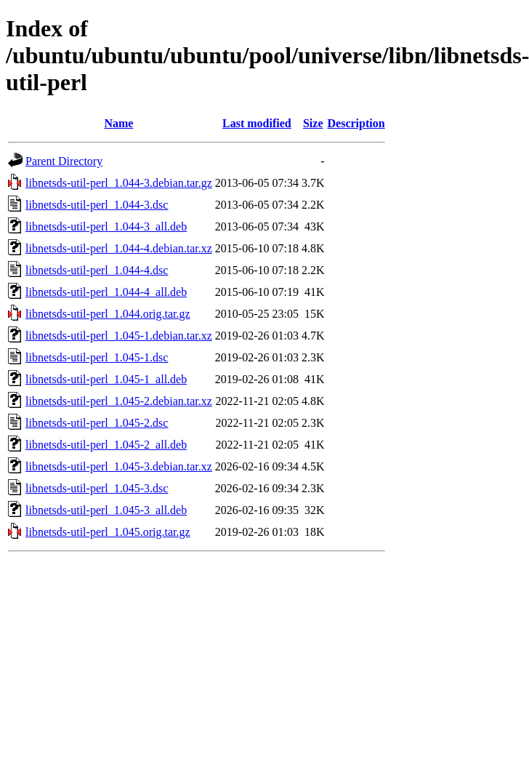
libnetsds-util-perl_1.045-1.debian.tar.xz (118, 335)
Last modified (256, 123)
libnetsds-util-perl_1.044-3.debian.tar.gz (118, 183)
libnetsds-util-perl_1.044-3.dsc (96, 204)
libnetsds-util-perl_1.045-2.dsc (96, 423)
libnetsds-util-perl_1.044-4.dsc (96, 270)
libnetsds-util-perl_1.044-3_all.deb (106, 226)
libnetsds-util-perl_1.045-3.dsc (96, 488)
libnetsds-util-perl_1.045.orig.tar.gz (107, 532)
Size (313, 123)
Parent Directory (63, 161)
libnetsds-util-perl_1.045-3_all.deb (106, 510)
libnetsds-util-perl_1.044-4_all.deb (106, 292)
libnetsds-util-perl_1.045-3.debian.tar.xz (118, 466)
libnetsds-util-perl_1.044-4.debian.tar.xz (118, 248)
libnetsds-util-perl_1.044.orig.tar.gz (107, 314)
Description (356, 123)
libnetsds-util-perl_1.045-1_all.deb (106, 379)
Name (118, 123)
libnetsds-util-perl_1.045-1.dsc (96, 357)
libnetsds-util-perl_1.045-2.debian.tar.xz (118, 401)
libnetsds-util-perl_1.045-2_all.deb (106, 444)
